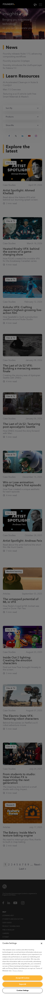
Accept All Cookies (22, 978)
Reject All (22, 984)
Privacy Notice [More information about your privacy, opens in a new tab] (17, 971)
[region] (22, 967)
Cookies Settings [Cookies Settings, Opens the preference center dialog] (23, 990)
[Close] (41, 943)
